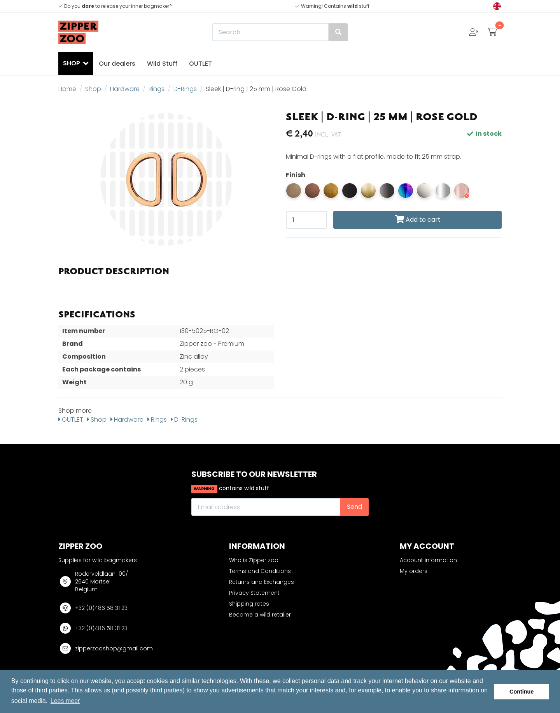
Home (67, 88)
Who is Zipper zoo (253, 560)
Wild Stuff (162, 63)
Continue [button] (521, 691)
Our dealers (117, 63)
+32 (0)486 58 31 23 (101, 608)
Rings (156, 88)
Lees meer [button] (65, 700)
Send (354, 506)
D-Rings (185, 88)
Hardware (125, 88)
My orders (413, 571)
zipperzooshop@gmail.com (114, 648)
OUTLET (200, 63)
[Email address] (266, 507)
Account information (428, 560)
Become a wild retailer (260, 614)
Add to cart (418, 219)
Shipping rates (249, 604)
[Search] (280, 32)
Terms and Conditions (260, 571)
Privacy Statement (254, 593)
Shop (93, 88)
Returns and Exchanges (261, 582)
